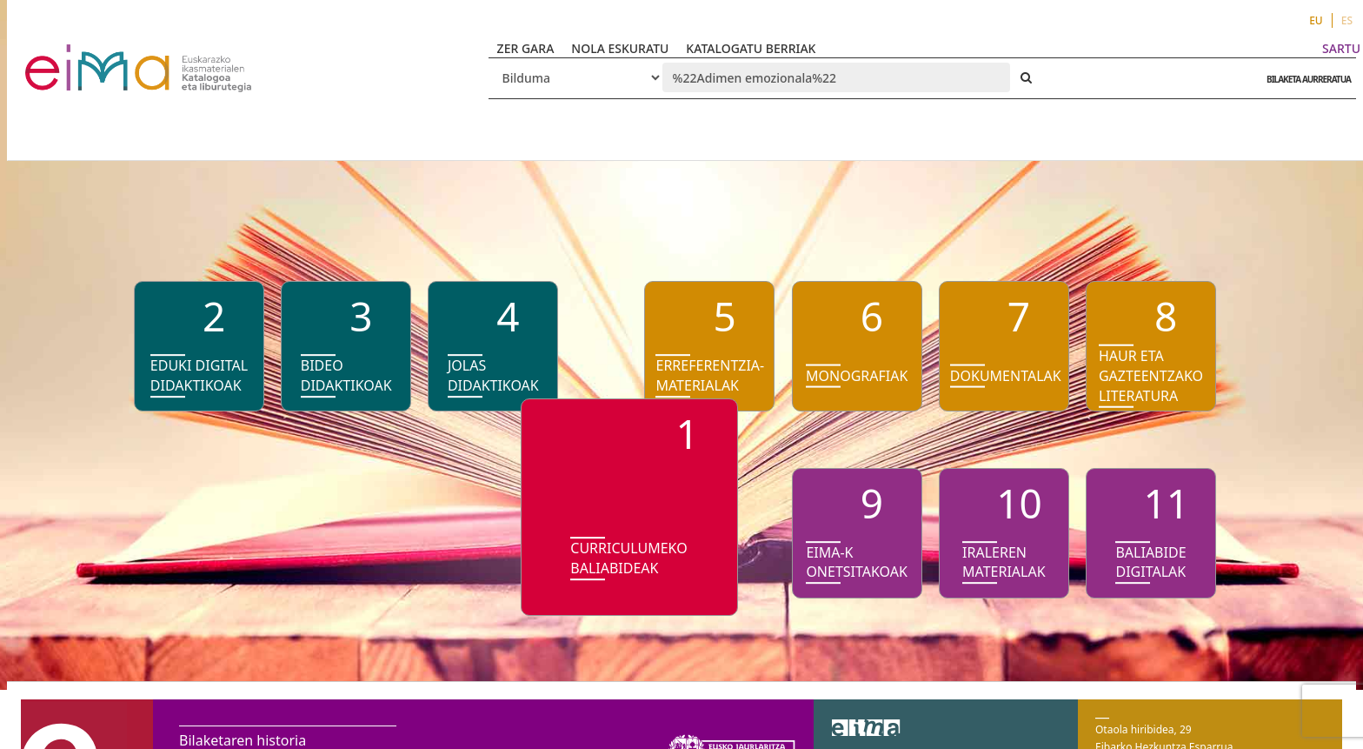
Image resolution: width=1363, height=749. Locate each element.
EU (1316, 20)
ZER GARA (526, 48)
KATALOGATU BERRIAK (750, 48)
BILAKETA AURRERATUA (1304, 79)
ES (1347, 20)
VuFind (70, 57)
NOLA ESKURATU (619, 48)
